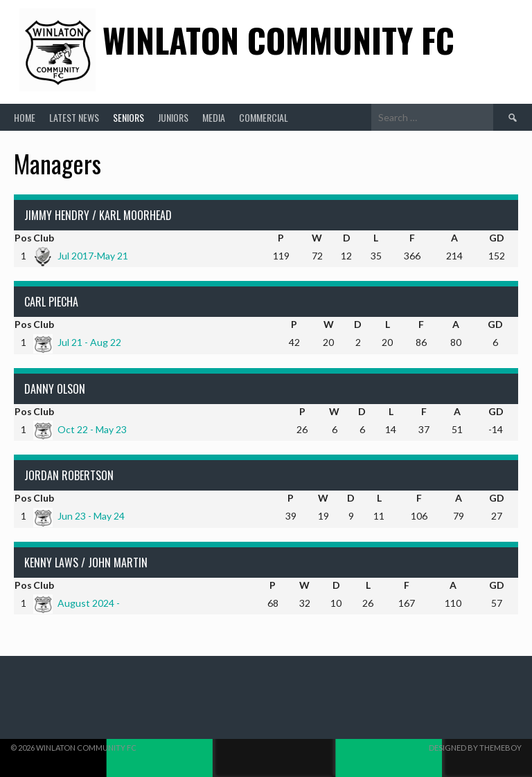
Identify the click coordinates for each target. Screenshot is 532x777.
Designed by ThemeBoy (475, 747)
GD (496, 238)
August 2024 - (76, 603)
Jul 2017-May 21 (80, 256)
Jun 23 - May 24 (79, 516)
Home (24, 117)
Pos (23, 238)
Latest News (74, 117)
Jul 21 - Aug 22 (77, 342)
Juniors (173, 117)
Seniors (128, 117)
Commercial (263, 117)
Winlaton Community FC (278, 39)
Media (213, 117)
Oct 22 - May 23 (80, 429)
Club (43, 238)
